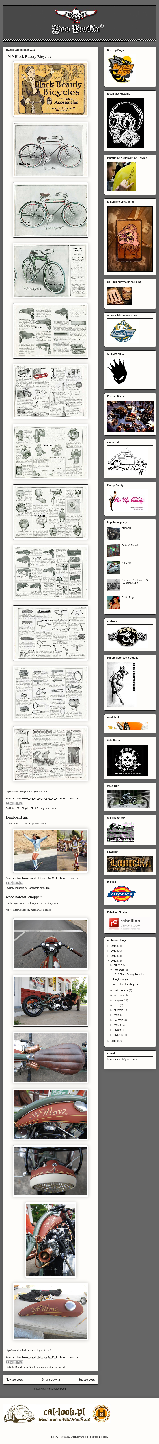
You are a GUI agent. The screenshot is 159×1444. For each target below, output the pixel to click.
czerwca (119, 1010)
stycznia (119, 1034)
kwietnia (119, 1020)
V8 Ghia (126, 562)
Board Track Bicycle (25, 1367)
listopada (119, 969)
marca (118, 1024)
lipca (117, 1005)
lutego (117, 1029)
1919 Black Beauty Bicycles (28, 56)
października (121, 990)
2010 (114, 1041)
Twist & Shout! (130, 545)
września (119, 995)
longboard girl (17, 817)
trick (48, 888)
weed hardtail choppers (24, 897)
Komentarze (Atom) (57, 1388)
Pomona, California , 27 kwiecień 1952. (135, 582)
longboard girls (36, 888)
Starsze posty (86, 1379)
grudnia (118, 965)
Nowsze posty (14, 1379)
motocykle (52, 1367)
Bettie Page (128, 597)
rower (54, 808)
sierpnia (118, 1000)
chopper (41, 1367)
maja (117, 1014)
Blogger (103, 1437)
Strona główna (51, 1379)
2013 (114, 950)
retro (47, 808)
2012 (114, 955)
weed (62, 1367)
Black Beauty (37, 808)
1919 (18, 808)
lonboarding (21, 888)
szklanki (126, 528)
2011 (114, 960)
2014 (114, 945)
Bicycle (25, 808)
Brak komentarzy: (69, 798)
